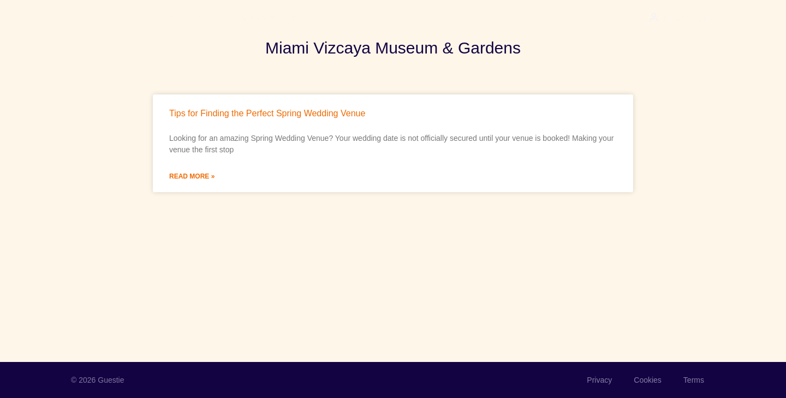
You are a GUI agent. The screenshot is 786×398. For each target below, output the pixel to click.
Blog (301, 18)
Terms (693, 380)
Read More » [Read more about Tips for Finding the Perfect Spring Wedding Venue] (192, 176)
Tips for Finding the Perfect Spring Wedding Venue (267, 113)
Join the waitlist (245, 18)
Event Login (689, 18)
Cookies (648, 380)
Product (183, 18)
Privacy (599, 380)
